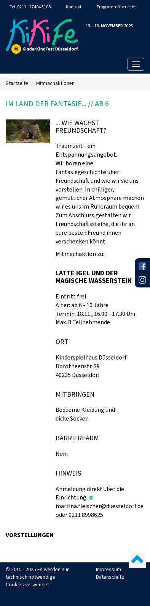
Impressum (108, 569)
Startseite (17, 83)
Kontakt (73, 7)
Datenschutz (110, 577)
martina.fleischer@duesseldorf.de (100, 506)
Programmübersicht (116, 7)
